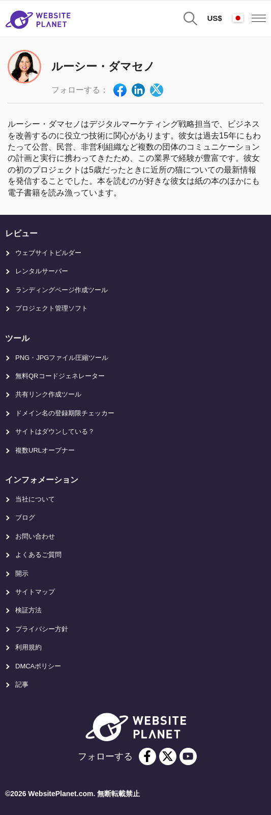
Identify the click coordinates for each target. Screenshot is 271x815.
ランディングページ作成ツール (61, 290)
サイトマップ (35, 592)
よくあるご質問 (38, 554)
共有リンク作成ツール (48, 394)
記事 (21, 684)
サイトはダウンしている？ (55, 431)
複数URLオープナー (45, 450)
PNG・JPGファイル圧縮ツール (61, 357)
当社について (35, 499)
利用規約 (28, 647)
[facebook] (147, 756)
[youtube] (188, 756)
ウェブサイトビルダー (48, 253)
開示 (21, 573)
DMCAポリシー (38, 666)
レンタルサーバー (41, 271)
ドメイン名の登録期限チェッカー (64, 413)
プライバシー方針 (41, 629)
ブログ (25, 517)
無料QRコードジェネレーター (60, 376)
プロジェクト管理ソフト (51, 308)
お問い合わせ (35, 536)
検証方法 (28, 610)
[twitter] (167, 756)
